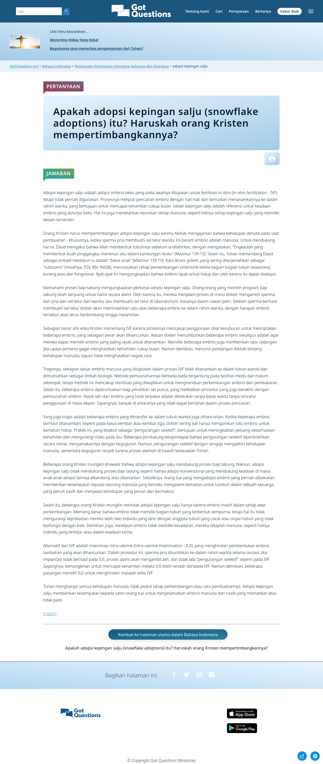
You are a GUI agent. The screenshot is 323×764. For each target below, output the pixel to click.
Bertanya (263, 11)
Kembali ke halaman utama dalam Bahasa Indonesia (168, 634)
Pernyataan (239, 11)
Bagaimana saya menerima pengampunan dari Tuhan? (96, 48)
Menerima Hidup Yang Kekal (74, 39)
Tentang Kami (197, 11)
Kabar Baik (289, 11)
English (49, 613)
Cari (218, 11)
